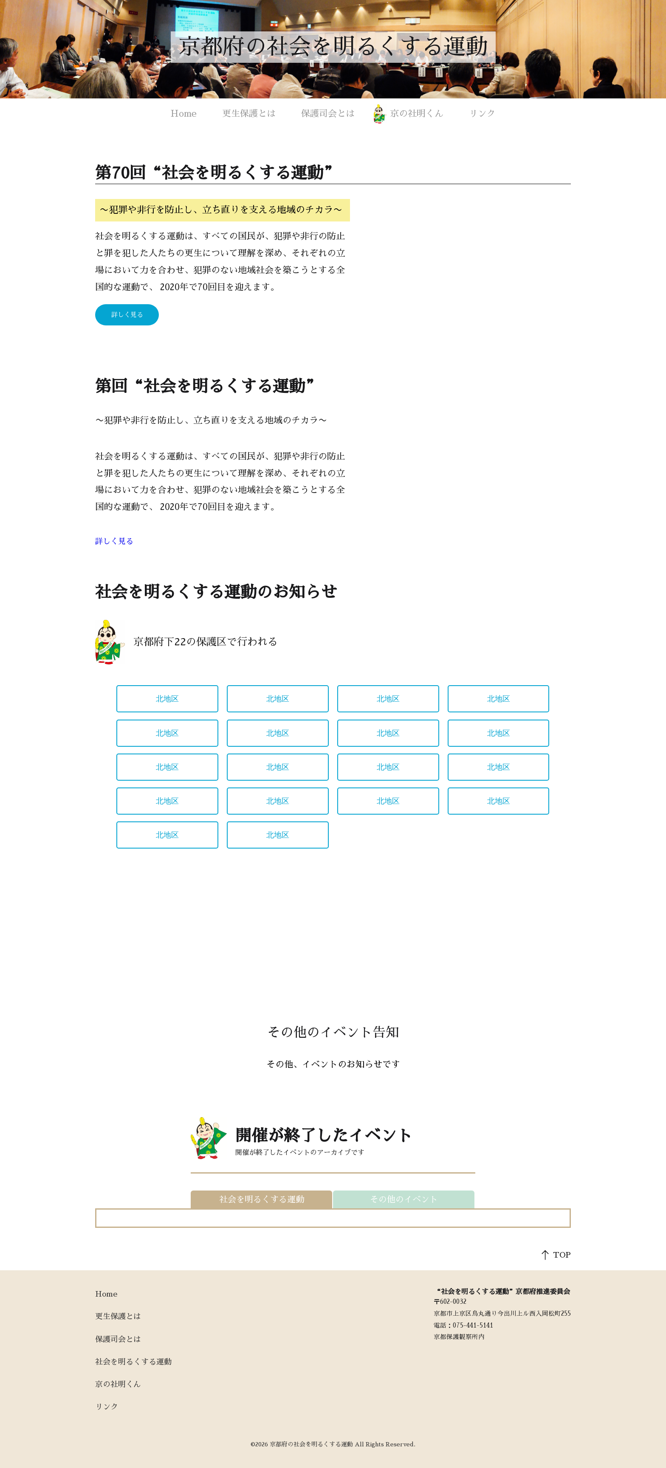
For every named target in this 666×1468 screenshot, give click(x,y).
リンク (482, 113)
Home (184, 113)
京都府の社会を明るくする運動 (333, 47)
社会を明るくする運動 (133, 1362)
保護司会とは (328, 113)
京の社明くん (416, 113)
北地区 (167, 699)
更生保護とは (249, 113)
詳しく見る (127, 314)
